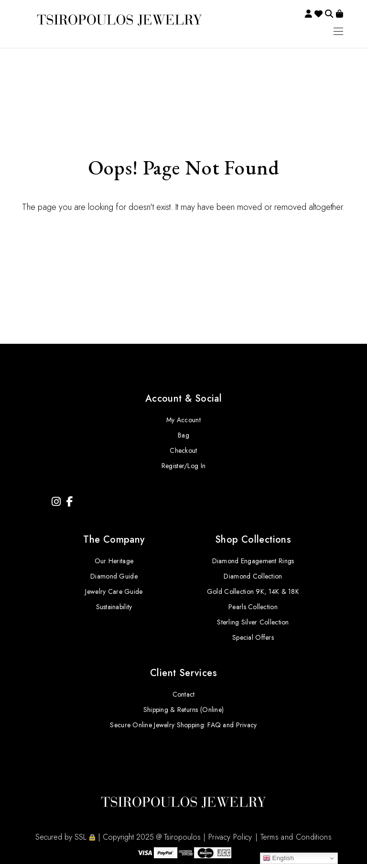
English (278, 858)
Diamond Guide (114, 576)
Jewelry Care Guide (113, 591)
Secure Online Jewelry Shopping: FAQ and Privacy (183, 725)
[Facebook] (69, 501)
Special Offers (253, 637)
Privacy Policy (230, 836)
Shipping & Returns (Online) (183, 709)
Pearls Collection (253, 607)
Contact (184, 694)
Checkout (183, 450)
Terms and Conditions (296, 836)
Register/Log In (183, 465)
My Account (183, 420)
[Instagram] (56, 501)
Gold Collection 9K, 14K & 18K (253, 591)
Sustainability (114, 607)
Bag (183, 435)
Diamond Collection (253, 576)
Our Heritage (114, 561)
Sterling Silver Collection (253, 622)
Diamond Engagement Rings (253, 561)
